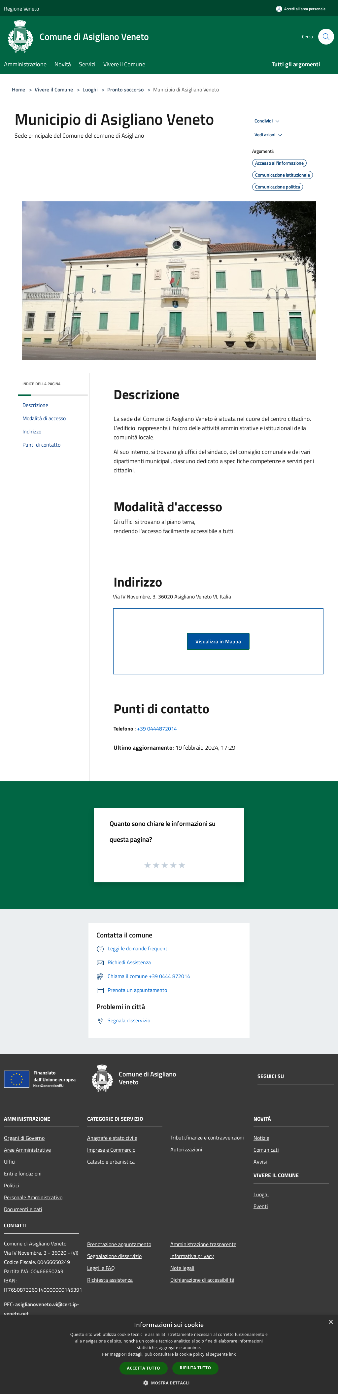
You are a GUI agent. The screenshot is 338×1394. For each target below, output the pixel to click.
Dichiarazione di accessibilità (202, 1280)
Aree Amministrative (27, 1150)
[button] (169, 1382)
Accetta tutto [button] (143, 1368)
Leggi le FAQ (101, 1268)
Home (18, 89)
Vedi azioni (269, 135)
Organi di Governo (24, 1138)
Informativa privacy (192, 1256)
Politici (11, 1185)
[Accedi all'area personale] (300, 9)
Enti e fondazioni (23, 1173)
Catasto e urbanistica (111, 1162)
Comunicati (266, 1150)
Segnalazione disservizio (114, 1256)
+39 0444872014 (157, 728)
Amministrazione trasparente (203, 1244)
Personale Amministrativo (33, 1197)
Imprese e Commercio (111, 1150)
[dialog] (169, 1354)
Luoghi (90, 89)
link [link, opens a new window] (232, 1354)
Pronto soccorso (125, 89)
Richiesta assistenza (110, 1280)
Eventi (261, 1206)
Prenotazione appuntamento (119, 1244)
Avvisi (260, 1162)
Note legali (182, 1268)
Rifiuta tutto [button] (195, 1368)
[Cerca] (326, 37)
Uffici (10, 1162)
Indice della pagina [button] (41, 384)
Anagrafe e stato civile (112, 1138)
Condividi (268, 121)
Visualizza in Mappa (218, 641)
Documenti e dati (23, 1209)
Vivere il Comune (54, 89)
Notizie (261, 1138)
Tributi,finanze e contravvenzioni (207, 1137)
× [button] (330, 1322)
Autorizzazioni (186, 1149)
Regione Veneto (21, 9)
